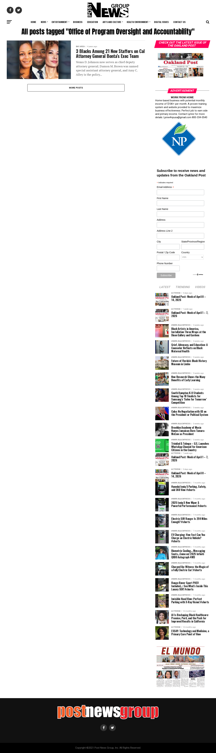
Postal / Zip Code (166, 252)
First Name (162, 198)
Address (161, 219)
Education (92, 22)
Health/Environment (137, 22)
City (159, 241)
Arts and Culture (112, 22)
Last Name (162, 209)
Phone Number (165, 263)
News (43, 22)
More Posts (76, 90)
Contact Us (179, 22)
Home (33, 22)
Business (77, 22)
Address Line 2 (164, 230)
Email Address (165, 187)
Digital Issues (161, 22)
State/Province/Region (192, 241)
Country (185, 252)
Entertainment (60, 22)
